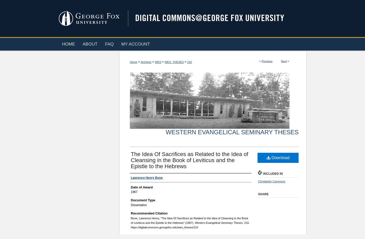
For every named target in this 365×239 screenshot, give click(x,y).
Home (133, 61)
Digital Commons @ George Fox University (214, 18)
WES (158, 61)
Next (284, 61)
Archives (146, 61)
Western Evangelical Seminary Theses (232, 132)
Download (278, 158)
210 (189, 61)
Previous (267, 61)
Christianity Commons (271, 181)
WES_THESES (174, 61)
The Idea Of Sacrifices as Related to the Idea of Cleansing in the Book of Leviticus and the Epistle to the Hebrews (189, 160)
